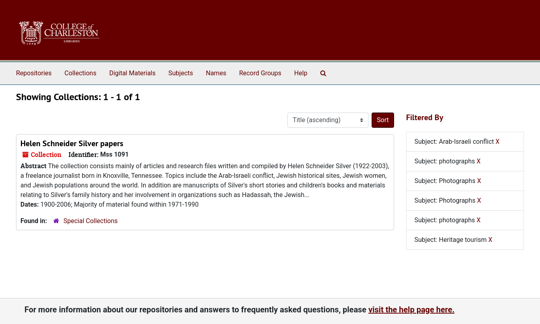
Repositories (34, 73)
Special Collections (90, 221)
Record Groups (260, 73)
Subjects (180, 73)
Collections (81, 73)
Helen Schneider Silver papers (71, 143)
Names (216, 73)
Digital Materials (132, 73)
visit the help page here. (411, 309)
